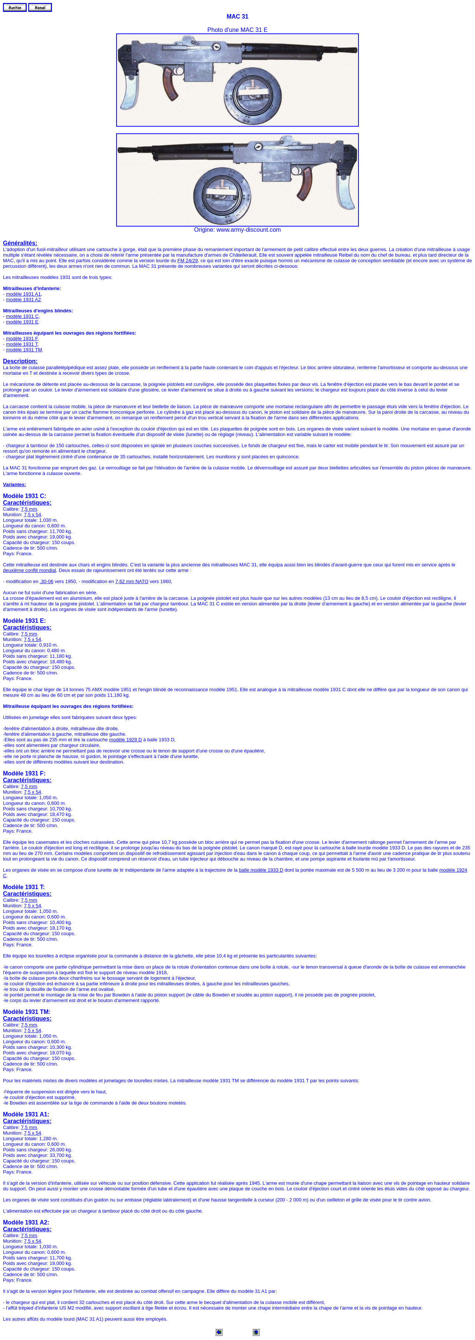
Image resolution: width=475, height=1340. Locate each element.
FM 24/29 (187, 260)
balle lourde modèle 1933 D (375, 847)
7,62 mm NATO (131, 581)
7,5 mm (29, 509)
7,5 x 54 (32, 514)
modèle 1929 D (125, 739)
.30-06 (46, 581)
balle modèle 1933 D (261, 870)
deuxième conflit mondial (29, 570)
